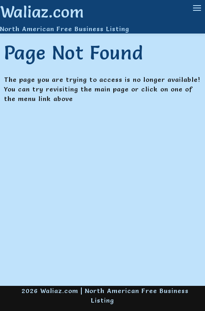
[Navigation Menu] (197, 8)
